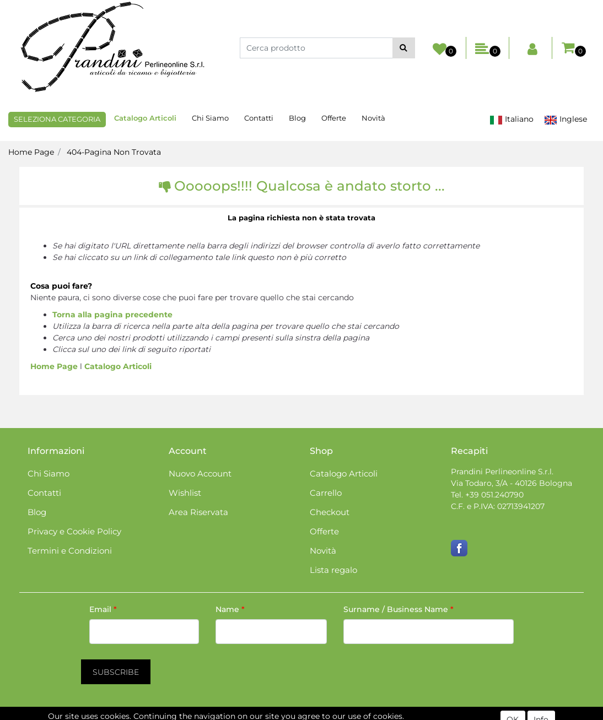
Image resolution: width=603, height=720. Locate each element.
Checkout (329, 512)
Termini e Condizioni (70, 550)
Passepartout (348, 714)
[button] (403, 47)
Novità (373, 117)
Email (103, 609)
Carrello (326, 493)
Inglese (565, 119)
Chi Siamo (210, 117)
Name (230, 609)
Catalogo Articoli (145, 117)
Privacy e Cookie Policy (74, 531)
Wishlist (185, 493)
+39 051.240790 (494, 495)
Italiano (511, 119)
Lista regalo (333, 570)
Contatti (258, 117)
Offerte (333, 117)
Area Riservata (198, 512)
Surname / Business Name (398, 609)
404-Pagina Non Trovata (114, 152)
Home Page (31, 152)
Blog (297, 117)
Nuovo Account (200, 473)
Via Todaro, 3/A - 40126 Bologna (511, 483)
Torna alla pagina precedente (112, 315)
